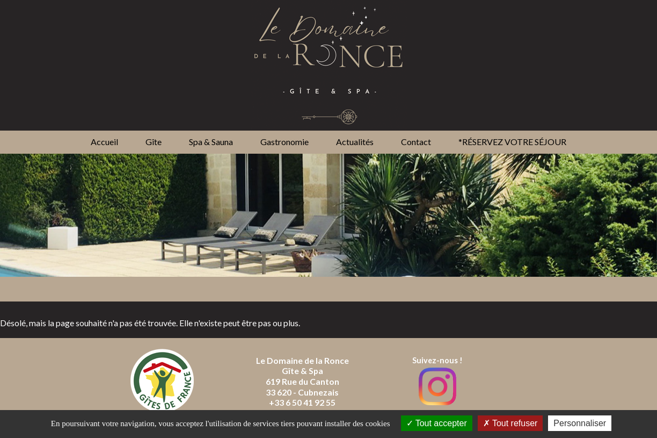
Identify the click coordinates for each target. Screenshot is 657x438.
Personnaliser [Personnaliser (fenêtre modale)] (579, 423)
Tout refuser (510, 423)
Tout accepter (436, 423)
